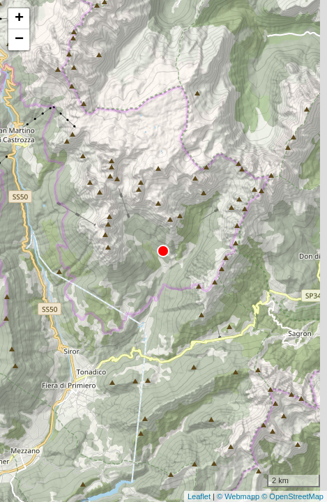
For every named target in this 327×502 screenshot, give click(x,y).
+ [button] (19, 18)
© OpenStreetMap (292, 496)
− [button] (19, 39)
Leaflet (199, 496)
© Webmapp (239, 496)
